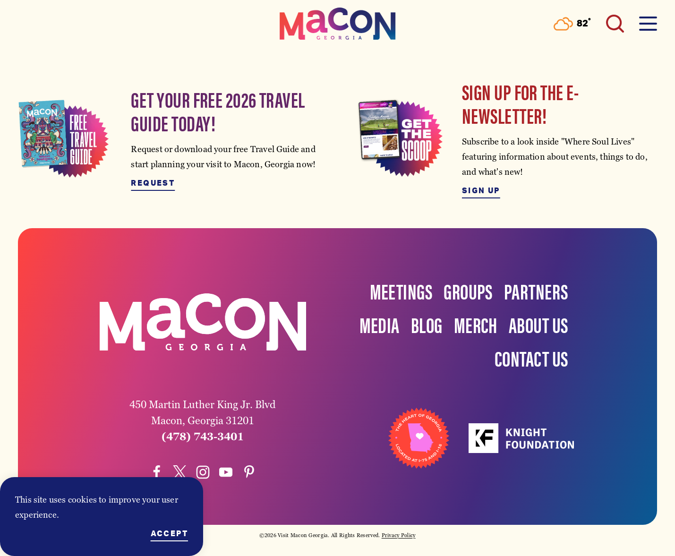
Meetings (401, 290)
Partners (536, 290)
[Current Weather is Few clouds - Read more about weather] (572, 24)
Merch (475, 324)
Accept (169, 534)
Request (153, 183)
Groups (468, 290)
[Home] (338, 24)
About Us (538, 324)
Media (379, 324)
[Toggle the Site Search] (615, 24)
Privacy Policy (399, 535)
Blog (427, 324)
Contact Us (531, 357)
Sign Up (481, 191)
